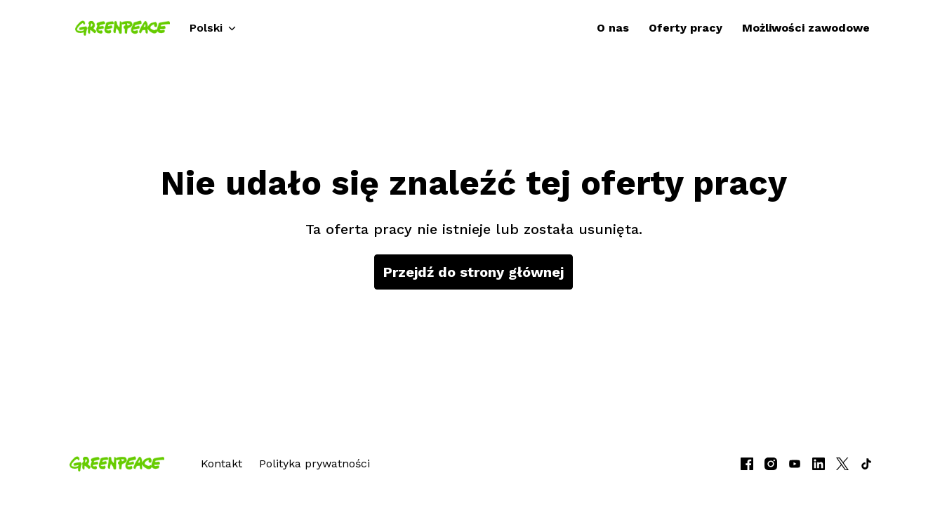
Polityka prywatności (314, 463)
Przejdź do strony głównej (473, 272)
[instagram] (771, 464)
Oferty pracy (685, 27)
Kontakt (221, 463)
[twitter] (842, 464)
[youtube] (795, 464)
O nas (613, 27)
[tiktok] (866, 464)
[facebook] (747, 464)
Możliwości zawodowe (806, 27)
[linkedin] (818, 464)
